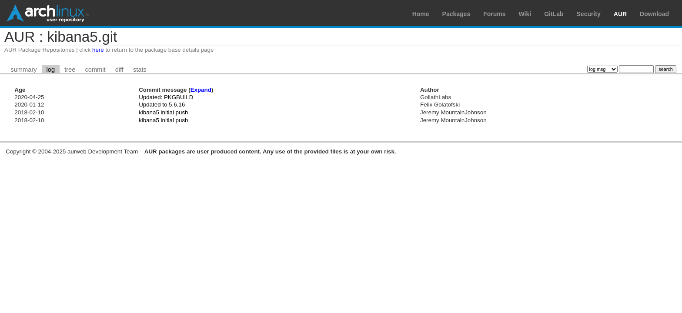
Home (420, 13)
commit (95, 69)
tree (69, 69)
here (98, 50)
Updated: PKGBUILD (166, 97)
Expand (201, 90)
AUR (620, 13)
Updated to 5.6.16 (162, 104)
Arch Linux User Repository (48, 13)
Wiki (525, 13)
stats (140, 69)
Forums (494, 13)
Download (654, 13)
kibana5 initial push (163, 112)
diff (119, 69)
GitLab (553, 13)
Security (589, 13)
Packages (456, 13)
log (51, 69)
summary (23, 69)
